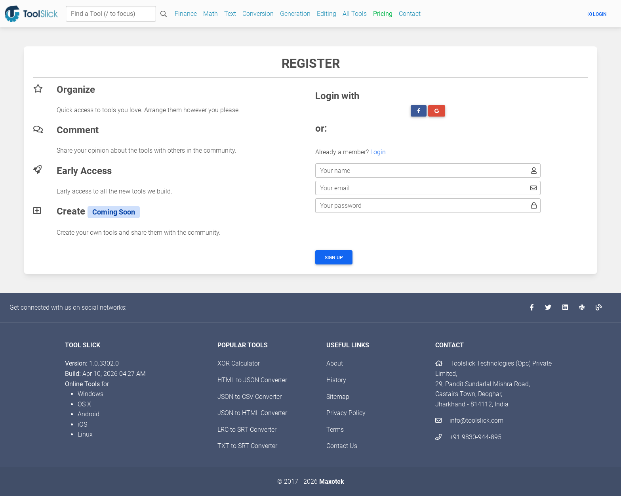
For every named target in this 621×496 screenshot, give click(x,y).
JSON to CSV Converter (249, 396)
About (334, 363)
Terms (335, 429)
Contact (410, 13)
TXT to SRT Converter (247, 446)
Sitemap (337, 396)
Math (210, 13)
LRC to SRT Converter (246, 429)
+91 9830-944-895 (468, 437)
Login (597, 14)
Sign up (334, 257)
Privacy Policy (346, 413)
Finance (186, 13)
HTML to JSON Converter (252, 380)
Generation (295, 13)
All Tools (355, 13)
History (336, 380)
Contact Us (341, 446)
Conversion (258, 13)
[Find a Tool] (111, 14)
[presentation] (375, 231)
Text (230, 13)
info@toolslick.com (469, 420)
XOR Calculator (238, 363)
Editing (326, 13)
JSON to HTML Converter (252, 413)
